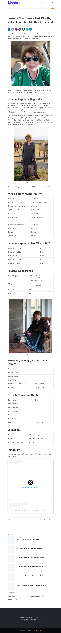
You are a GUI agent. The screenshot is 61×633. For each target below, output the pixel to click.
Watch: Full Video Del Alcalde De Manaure (30, 567)
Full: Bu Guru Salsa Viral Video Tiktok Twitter (31, 576)
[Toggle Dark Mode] (45, 2)
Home (39, 630)
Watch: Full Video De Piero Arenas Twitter (30, 548)
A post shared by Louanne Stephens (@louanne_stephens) (30, 510)
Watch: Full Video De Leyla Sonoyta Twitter (30, 557)
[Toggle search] (49, 2)
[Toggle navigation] (52, 2)
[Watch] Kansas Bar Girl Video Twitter (28, 539)
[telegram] (42, 2)
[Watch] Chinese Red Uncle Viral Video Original (31, 585)
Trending (19, 537)
